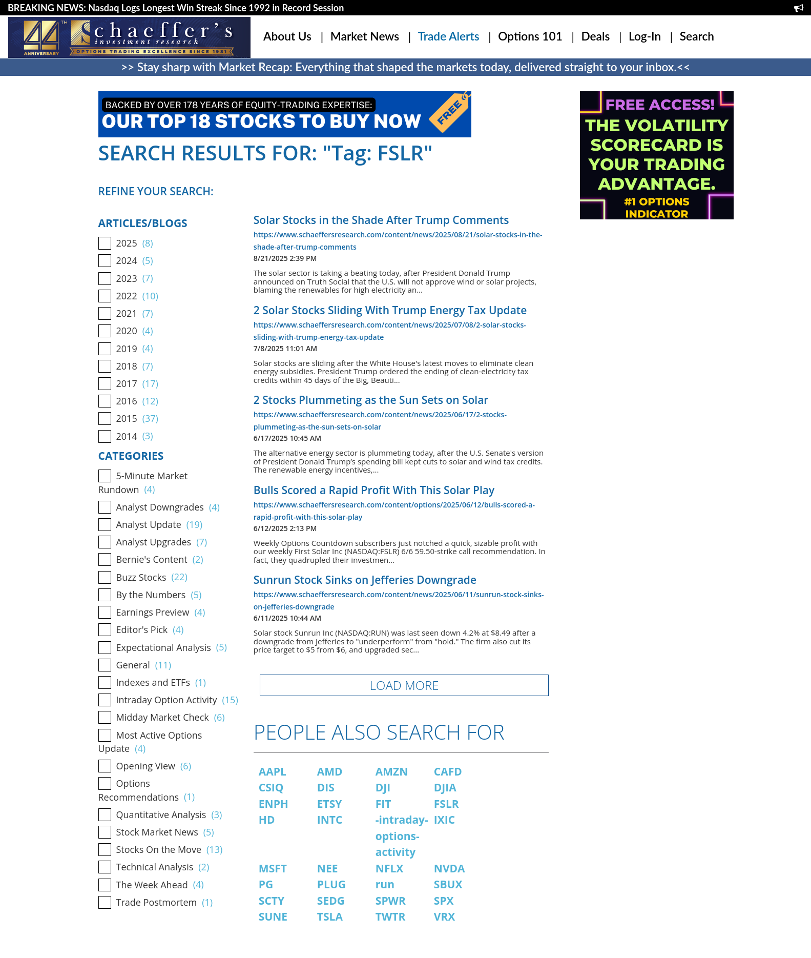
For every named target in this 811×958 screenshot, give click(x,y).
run (385, 884)
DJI (383, 787)
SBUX (448, 884)
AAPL (272, 771)
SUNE (273, 916)
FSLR (446, 804)
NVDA (449, 868)
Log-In (645, 36)
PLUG (331, 884)
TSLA (330, 916)
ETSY (329, 804)
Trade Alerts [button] (449, 36)
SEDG (331, 900)
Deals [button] (595, 36)
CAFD (448, 771)
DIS (326, 787)
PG (266, 884)
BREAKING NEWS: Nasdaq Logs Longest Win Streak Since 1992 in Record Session (176, 7)
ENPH (273, 804)
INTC (330, 819)
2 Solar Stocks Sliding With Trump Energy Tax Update (390, 310)
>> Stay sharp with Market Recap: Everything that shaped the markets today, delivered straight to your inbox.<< (405, 67)
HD (267, 819)
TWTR (391, 916)
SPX (444, 900)
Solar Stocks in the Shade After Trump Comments (381, 220)
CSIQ (271, 787)
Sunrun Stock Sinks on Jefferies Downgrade (365, 580)
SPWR (391, 900)
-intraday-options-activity (402, 835)
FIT (383, 804)
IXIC (444, 819)
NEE (327, 868)
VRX (444, 916)
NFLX (389, 868)
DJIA (445, 787)
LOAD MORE (404, 685)
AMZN (392, 771)
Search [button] (697, 36)
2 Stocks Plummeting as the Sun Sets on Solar (371, 400)
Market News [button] (364, 36)
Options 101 (530, 36)
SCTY (271, 900)
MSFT (273, 868)
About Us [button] (287, 36)
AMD (330, 771)
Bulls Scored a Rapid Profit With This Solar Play (374, 490)
